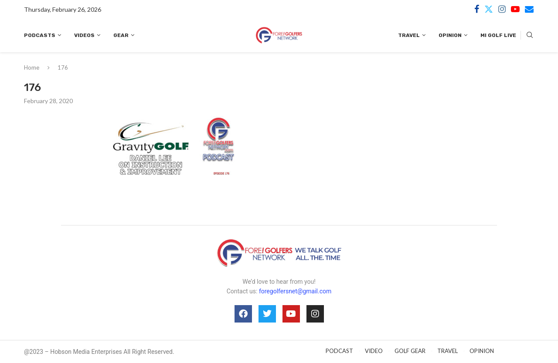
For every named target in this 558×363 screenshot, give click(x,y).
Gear (121, 35)
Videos (84, 35)
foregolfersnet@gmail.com (295, 291)
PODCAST (339, 350)
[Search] (529, 35)
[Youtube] (515, 9)
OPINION (482, 350)
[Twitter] (488, 9)
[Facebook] (477, 9)
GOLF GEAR (410, 350)
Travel (409, 35)
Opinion (450, 35)
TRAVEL (447, 350)
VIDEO (374, 350)
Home (31, 67)
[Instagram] (502, 9)
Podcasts (39, 35)
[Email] (529, 9)
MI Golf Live (498, 35)
